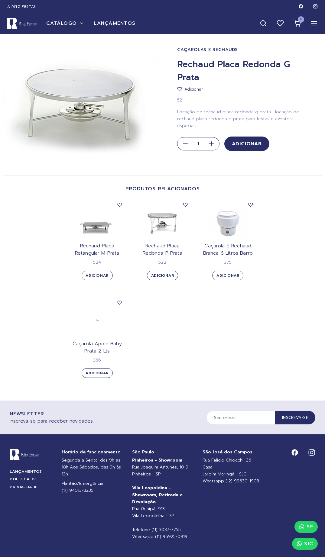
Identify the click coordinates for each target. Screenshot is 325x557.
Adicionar (247, 143)
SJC (305, 543)
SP (306, 526)
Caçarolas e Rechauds (207, 50)
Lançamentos (114, 23)
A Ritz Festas (21, 6)
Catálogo (65, 23)
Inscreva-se (295, 417)
